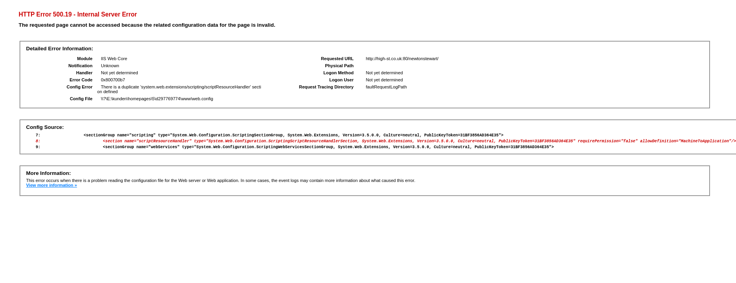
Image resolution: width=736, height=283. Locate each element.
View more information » (51, 188)
